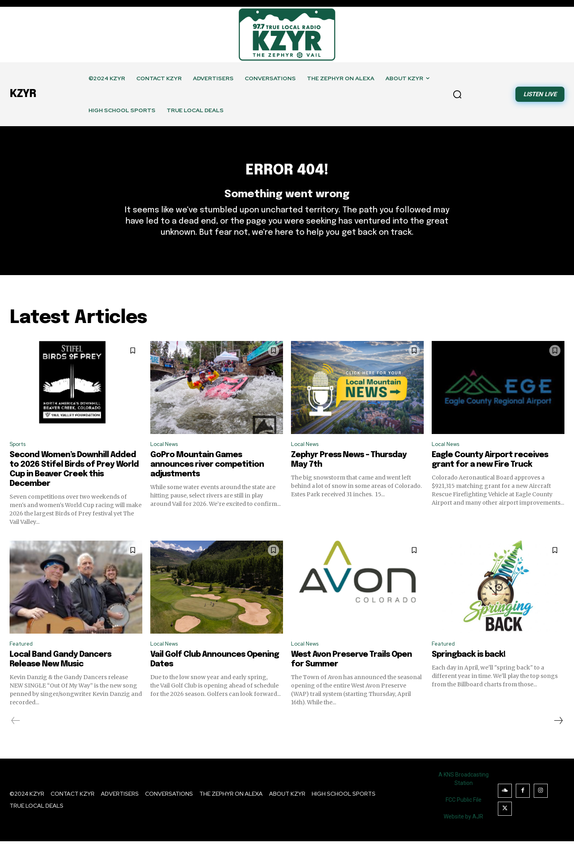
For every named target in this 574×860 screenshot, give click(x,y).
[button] (457, 94)
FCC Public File (464, 818)
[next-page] (558, 739)
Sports (20, 460)
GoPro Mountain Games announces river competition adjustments (207, 481)
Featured (23, 662)
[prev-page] (16, 739)
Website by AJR (463, 835)
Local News (166, 460)
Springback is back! (468, 673)
